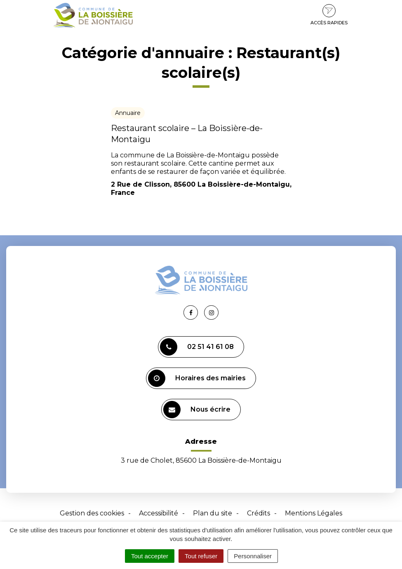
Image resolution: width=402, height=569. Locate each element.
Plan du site (212, 513)
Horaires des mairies (197, 378)
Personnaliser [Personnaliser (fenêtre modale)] (253, 556)
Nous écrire (196, 409)
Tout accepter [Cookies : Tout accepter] (149, 556)
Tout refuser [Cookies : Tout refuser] (201, 556)
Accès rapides (329, 15)
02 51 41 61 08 (197, 347)
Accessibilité (158, 513)
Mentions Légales (313, 513)
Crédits (258, 513)
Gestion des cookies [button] (92, 513)
